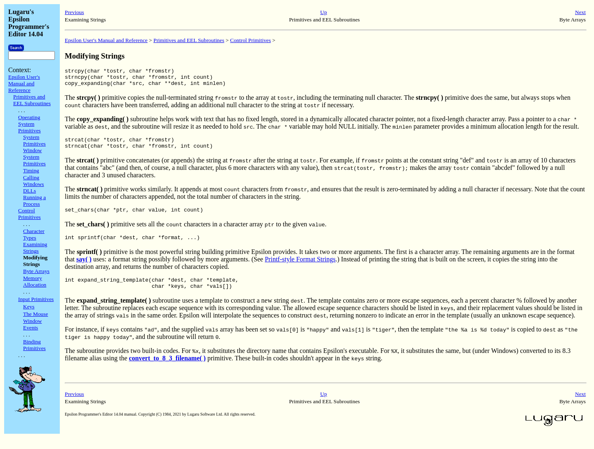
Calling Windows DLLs (33, 184)
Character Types (34, 234)
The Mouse (35, 314)
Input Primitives (36, 299)
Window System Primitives (34, 157)
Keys (28, 306)
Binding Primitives (34, 345)
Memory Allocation (34, 281)
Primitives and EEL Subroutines (32, 100)
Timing (31, 170)
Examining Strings (35, 247)
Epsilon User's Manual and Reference (24, 83)
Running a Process (34, 200)
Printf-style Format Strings (300, 267)
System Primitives (34, 140)
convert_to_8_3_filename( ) (167, 369)
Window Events (32, 324)
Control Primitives (29, 213)
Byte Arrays (36, 271)
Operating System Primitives (29, 124)
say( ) (84, 267)
